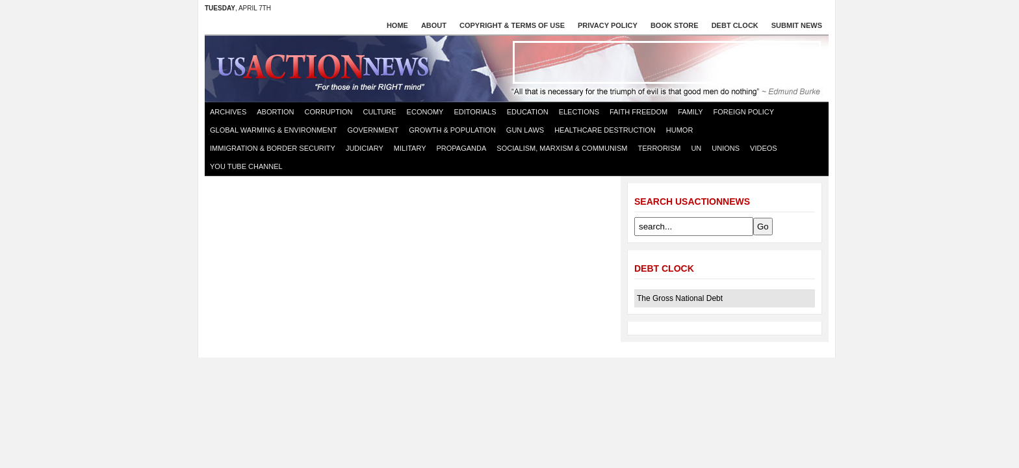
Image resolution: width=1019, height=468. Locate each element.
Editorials (475, 112)
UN (696, 148)
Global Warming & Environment (273, 130)
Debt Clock (735, 25)
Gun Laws (525, 130)
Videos (763, 148)
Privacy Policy (608, 25)
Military (410, 148)
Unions (726, 148)
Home (397, 25)
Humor (679, 130)
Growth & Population (452, 130)
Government (372, 130)
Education (527, 112)
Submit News (796, 25)
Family (690, 112)
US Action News (327, 68)
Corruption (329, 112)
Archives (228, 112)
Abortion (275, 112)
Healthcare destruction (605, 130)
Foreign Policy (744, 112)
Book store (675, 25)
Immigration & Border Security (272, 148)
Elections (579, 112)
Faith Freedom (638, 112)
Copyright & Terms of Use (512, 25)
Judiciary (364, 148)
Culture (379, 112)
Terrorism (659, 148)
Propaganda (462, 148)
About (433, 25)
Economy (425, 112)
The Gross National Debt (680, 298)
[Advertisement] (667, 62)
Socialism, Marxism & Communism (562, 148)
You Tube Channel (246, 166)
